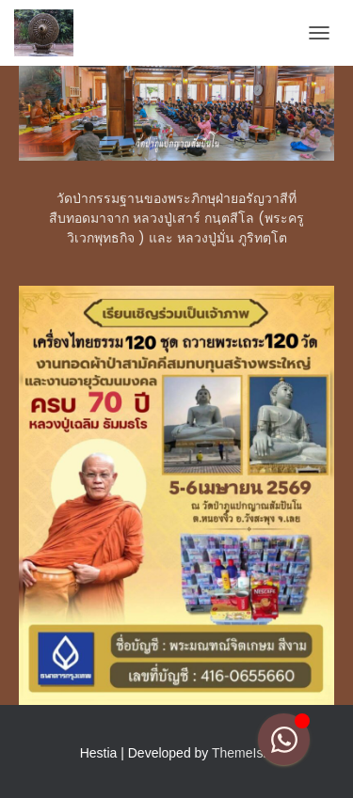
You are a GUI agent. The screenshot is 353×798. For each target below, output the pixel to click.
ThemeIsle (242, 752)
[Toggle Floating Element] (284, 739)
